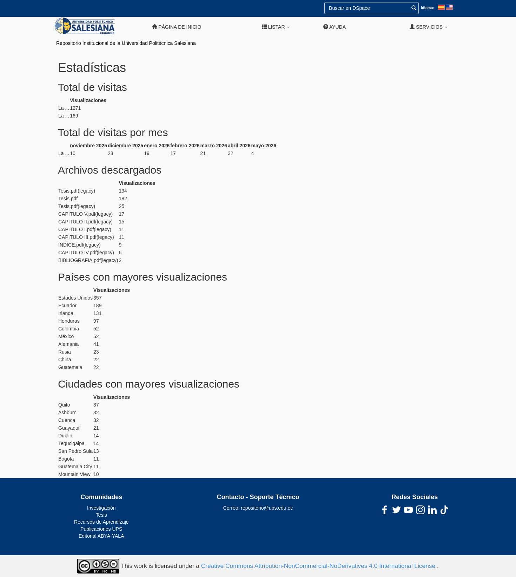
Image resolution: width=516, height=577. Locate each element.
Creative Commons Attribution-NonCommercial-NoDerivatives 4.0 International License (319, 565)
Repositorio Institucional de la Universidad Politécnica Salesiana (126, 43)
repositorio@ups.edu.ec (267, 508)
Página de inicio (176, 27)
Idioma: (427, 8)
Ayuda (334, 27)
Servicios (429, 27)
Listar (276, 27)
